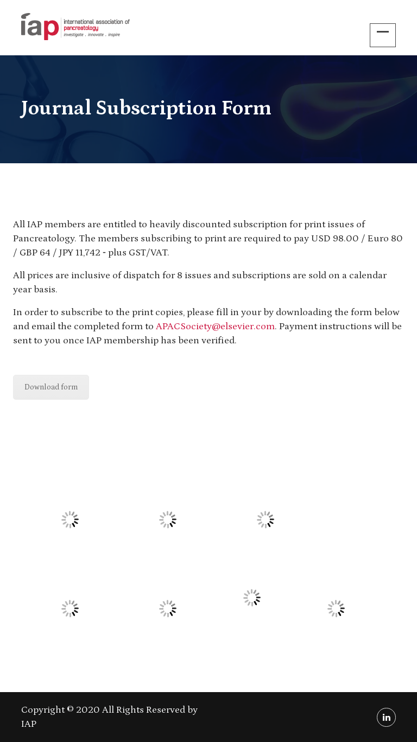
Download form (51, 387)
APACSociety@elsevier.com (215, 326)
